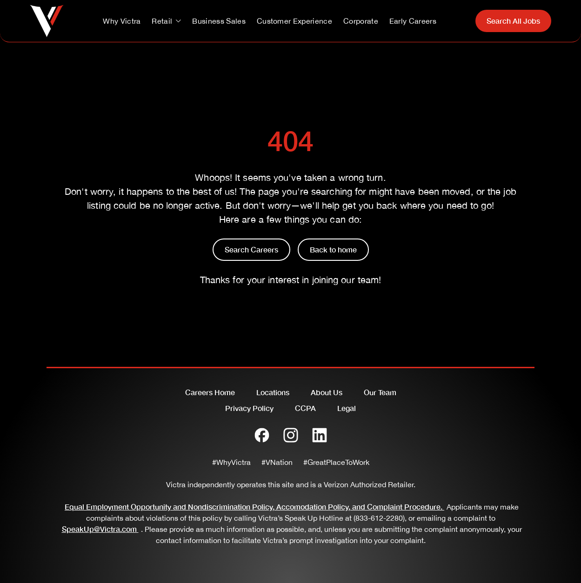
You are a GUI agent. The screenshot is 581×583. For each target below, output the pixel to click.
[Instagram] (290, 435)
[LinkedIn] (319, 435)
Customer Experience (294, 21)
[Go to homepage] (47, 21)
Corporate (360, 21)
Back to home (333, 249)
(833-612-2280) (379, 518)
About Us (326, 392)
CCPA (305, 408)
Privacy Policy (249, 408)
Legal (346, 408)
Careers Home (210, 392)
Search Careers (251, 249)
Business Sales (218, 21)
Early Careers (412, 21)
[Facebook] (261, 435)
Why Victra (121, 21)
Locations (272, 392)
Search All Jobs (513, 20)
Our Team (380, 392)
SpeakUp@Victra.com (101, 528)
